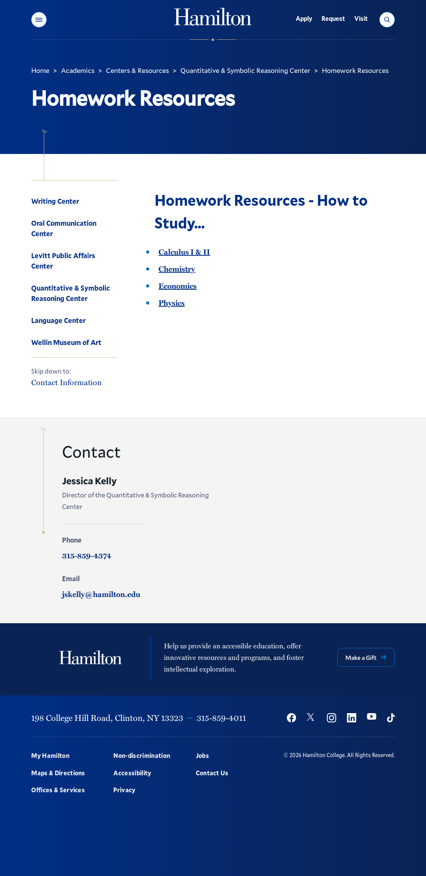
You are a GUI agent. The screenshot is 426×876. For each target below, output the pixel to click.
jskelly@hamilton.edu (101, 594)
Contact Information (66, 382)
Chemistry (176, 268)
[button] (39, 19)
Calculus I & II (184, 251)
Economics (177, 285)
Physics (171, 302)
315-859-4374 (86, 555)
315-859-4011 (221, 717)
